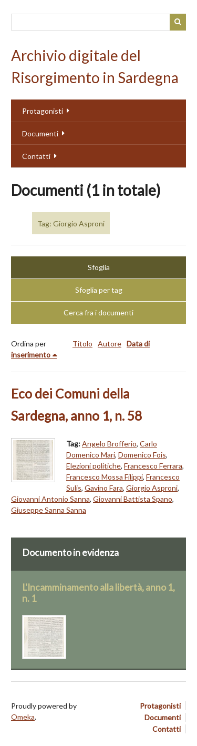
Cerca (178, 22)
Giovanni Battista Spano (132, 498)
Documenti (40, 133)
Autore (109, 343)
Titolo (82, 343)
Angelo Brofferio (109, 443)
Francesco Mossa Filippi (104, 476)
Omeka (23, 716)
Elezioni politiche (93, 465)
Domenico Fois (142, 454)
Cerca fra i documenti (98, 312)
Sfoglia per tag (98, 289)
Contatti (36, 156)
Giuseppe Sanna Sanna (48, 509)
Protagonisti (42, 110)
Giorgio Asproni (152, 487)
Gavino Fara (104, 487)
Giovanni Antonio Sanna (50, 498)
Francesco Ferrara (153, 465)
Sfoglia (99, 267)
